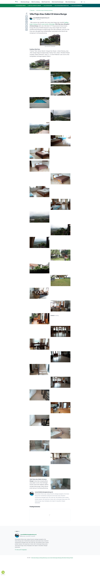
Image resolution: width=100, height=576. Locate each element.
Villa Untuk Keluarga (70, 2)
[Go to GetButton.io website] (3, 574)
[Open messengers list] (3, 572)
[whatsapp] (26, 22)
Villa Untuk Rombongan (57, 2)
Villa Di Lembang (35, 2)
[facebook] (26, 16)
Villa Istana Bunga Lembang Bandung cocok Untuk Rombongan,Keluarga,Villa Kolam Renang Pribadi (52, 557)
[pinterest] (26, 27)
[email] (26, 29)
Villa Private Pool (46, 2)
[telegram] (26, 24)
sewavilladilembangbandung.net (28, 534)
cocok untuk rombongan (48, 24)
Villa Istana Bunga (25, 2)
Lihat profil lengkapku (21, 549)
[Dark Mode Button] (81, 2)
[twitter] (26, 19)
